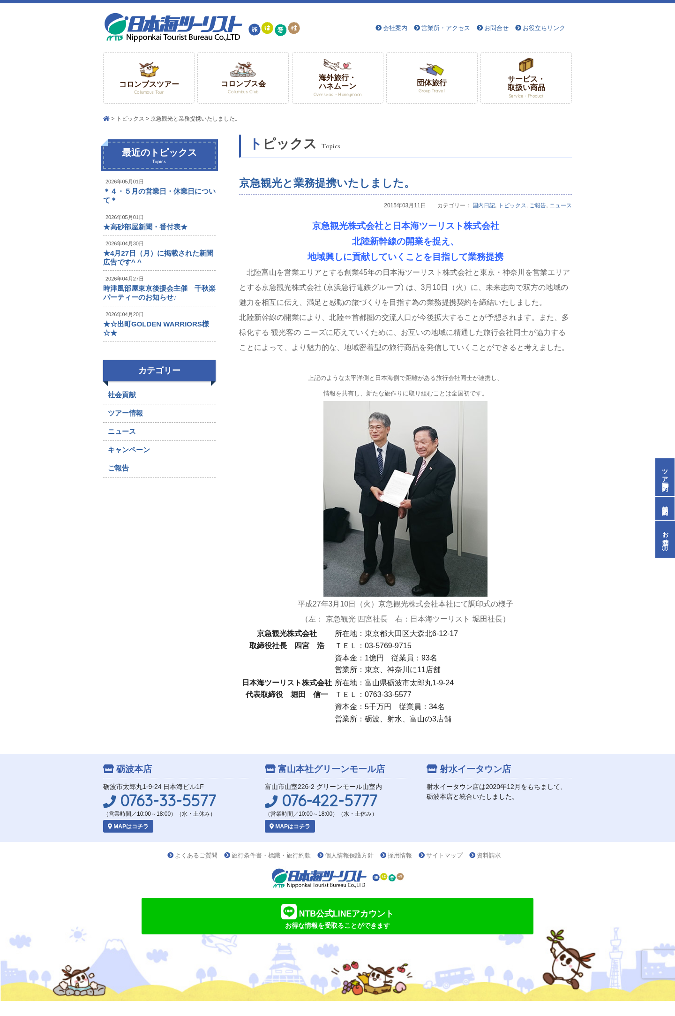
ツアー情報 (125, 413)
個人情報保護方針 (349, 855)
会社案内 (395, 27)
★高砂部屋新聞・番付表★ (145, 227)
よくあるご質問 (196, 855)
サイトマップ (444, 855)
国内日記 (483, 205)
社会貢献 (122, 395)
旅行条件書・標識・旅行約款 (271, 855)
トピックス (130, 118)
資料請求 (489, 855)
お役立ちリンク (544, 27)
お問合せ (496, 27)
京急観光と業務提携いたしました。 (327, 183)
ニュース (560, 205)
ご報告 (537, 205)
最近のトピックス (159, 156)
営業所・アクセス (445, 27)
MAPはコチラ (128, 826)
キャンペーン (129, 450)
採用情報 (400, 855)
